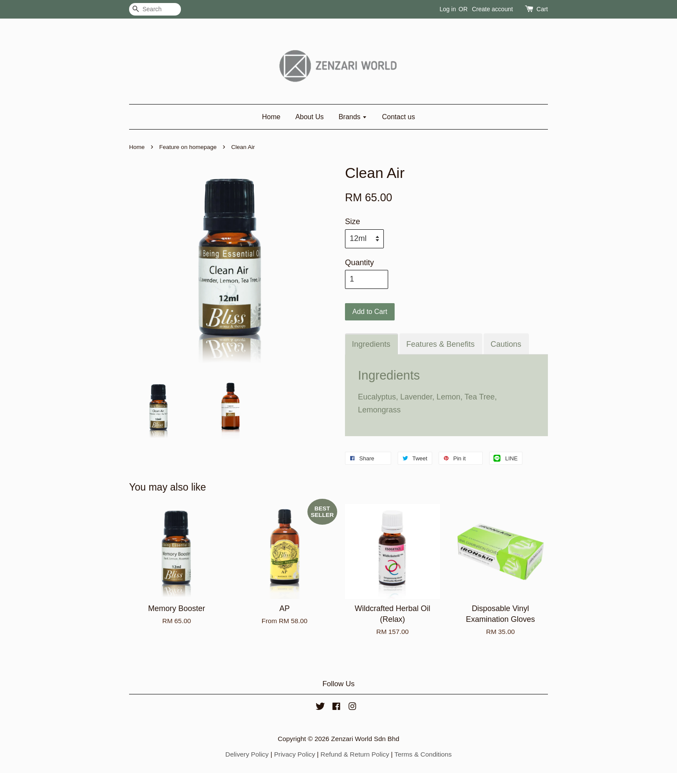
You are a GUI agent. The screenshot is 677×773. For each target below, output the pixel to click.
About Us (309, 116)
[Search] (155, 9)
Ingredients (371, 344)
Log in (448, 9)
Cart (542, 9)
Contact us (398, 116)
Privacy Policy (294, 754)
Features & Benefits (440, 344)
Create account (492, 9)
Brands (352, 116)
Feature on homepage (188, 147)
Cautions (505, 344)
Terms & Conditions (423, 754)
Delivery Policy (247, 754)
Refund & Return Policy (354, 754)
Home (271, 116)
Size (352, 221)
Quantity (359, 262)
